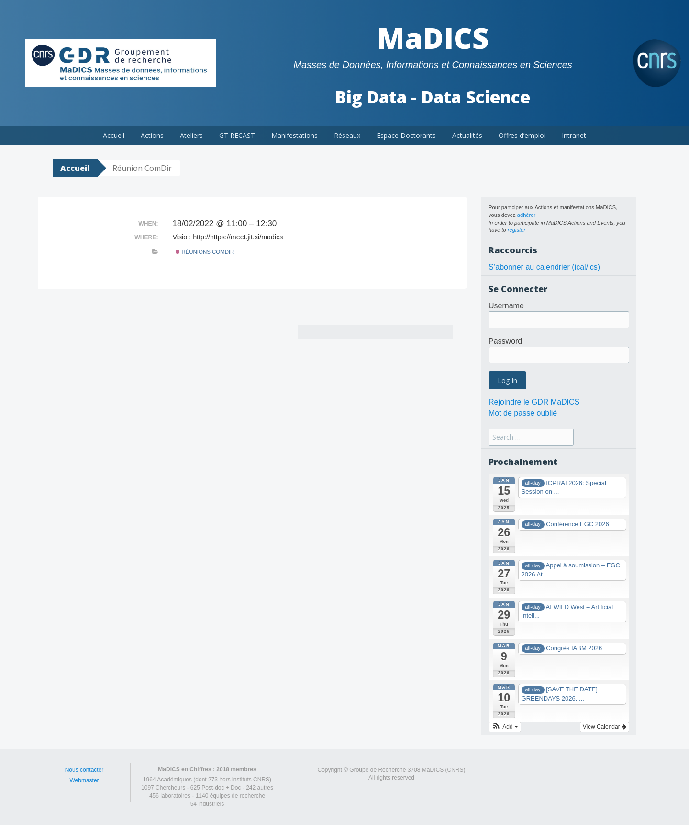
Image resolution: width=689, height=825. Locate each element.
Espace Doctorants (406, 135)
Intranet (574, 135)
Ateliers (191, 135)
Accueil (113, 135)
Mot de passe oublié (523, 413)
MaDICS (433, 37)
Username (506, 306)
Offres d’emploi (522, 135)
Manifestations (294, 135)
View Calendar (604, 726)
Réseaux (347, 135)
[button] (505, 727)
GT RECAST (237, 135)
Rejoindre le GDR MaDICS (534, 402)
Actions (152, 135)
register (516, 230)
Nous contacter (84, 770)
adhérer (526, 215)
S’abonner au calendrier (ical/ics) (544, 267)
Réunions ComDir (205, 252)
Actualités (467, 135)
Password (505, 341)
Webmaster (84, 780)
